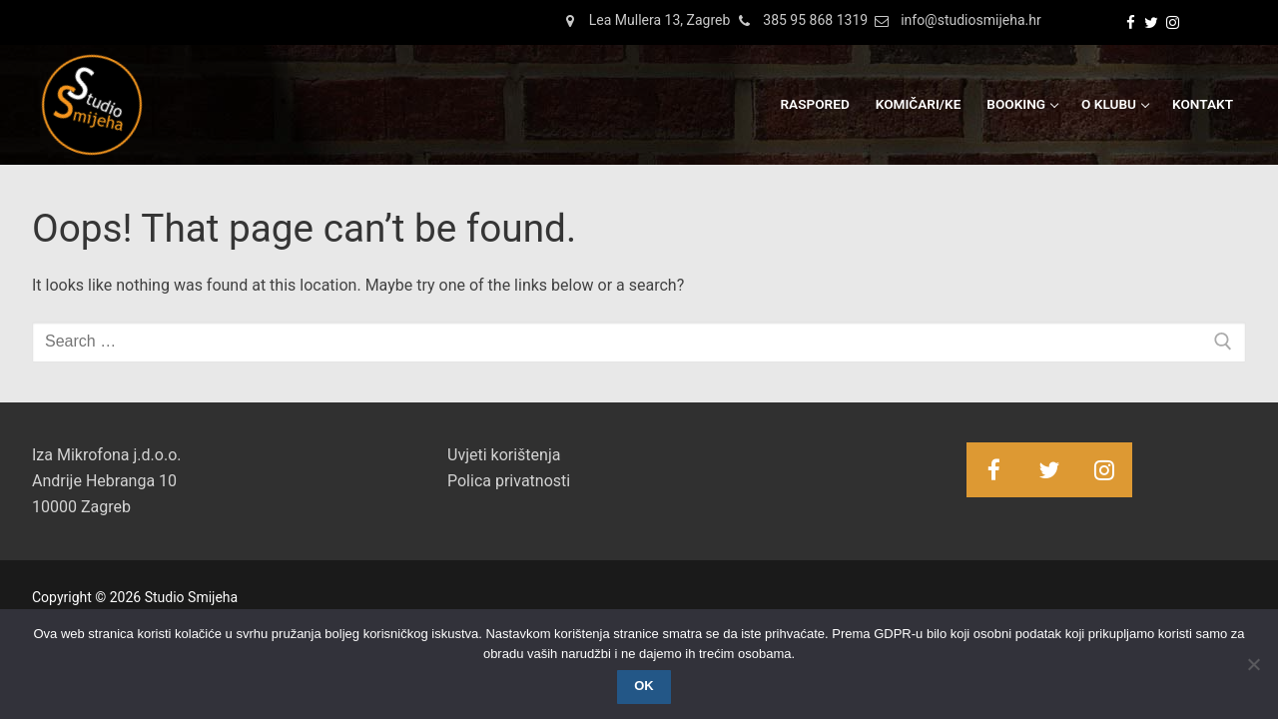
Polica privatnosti (508, 480)
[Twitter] (1151, 22)
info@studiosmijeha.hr (954, 21)
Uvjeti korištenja (503, 454)
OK (644, 685)
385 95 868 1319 (799, 21)
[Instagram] (1172, 22)
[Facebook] (1130, 22)
